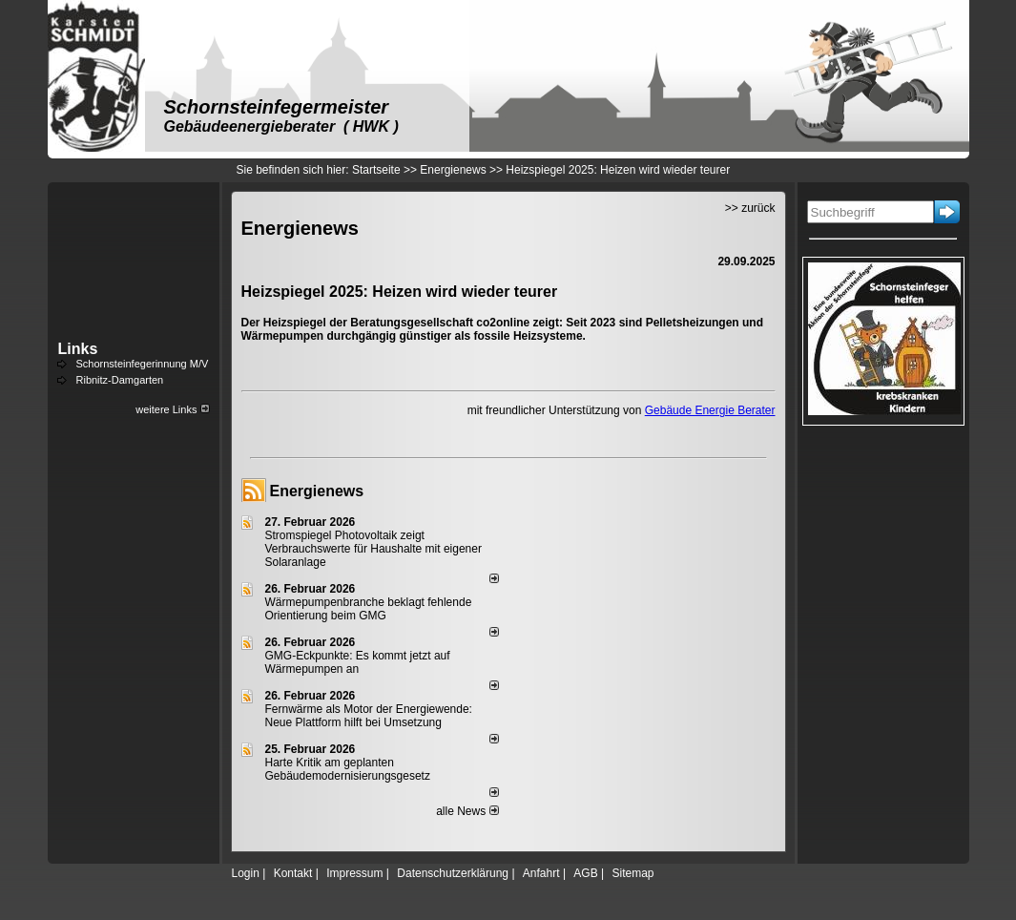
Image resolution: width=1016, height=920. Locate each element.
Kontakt (293, 873)
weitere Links (172, 409)
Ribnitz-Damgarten (120, 380)
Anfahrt (541, 873)
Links (78, 349)
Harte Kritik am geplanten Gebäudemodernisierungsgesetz (347, 769)
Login (245, 873)
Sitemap (632, 873)
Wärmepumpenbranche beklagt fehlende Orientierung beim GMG (368, 609)
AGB (585, 873)
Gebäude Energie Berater (710, 410)
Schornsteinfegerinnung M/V (142, 363)
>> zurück (750, 208)
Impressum (354, 873)
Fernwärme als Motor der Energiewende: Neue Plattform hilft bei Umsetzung (368, 715)
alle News (467, 811)
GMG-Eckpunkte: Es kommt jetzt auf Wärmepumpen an (357, 662)
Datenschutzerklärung (452, 873)
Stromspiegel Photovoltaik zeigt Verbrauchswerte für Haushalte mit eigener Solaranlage (373, 549)
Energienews (317, 491)
